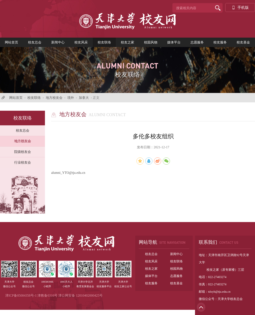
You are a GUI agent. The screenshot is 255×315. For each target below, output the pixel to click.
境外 (70, 97)
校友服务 (220, 42)
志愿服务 (197, 42)
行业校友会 (22, 162)
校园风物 (150, 42)
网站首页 (11, 42)
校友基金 (243, 42)
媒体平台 (174, 42)
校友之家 (127, 42)
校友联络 (104, 42)
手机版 (240, 7)
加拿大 (84, 97)
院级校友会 (22, 152)
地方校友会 (54, 97)
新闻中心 (58, 42)
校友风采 (81, 42)
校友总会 (34, 42)
